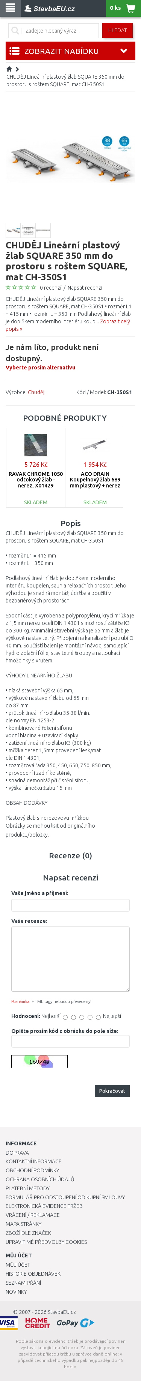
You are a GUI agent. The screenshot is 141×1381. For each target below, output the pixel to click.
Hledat (117, 30)
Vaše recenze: (29, 921)
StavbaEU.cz (62, 1312)
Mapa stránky (23, 1224)
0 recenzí (50, 288)
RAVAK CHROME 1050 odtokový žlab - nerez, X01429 (36, 480)
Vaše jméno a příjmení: (39, 893)
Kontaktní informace (34, 1161)
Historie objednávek (33, 1274)
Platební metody (28, 1188)
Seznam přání (23, 1283)
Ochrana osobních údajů (40, 1179)
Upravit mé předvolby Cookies (46, 1242)
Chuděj (36, 392)
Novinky (16, 1292)
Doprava (17, 1153)
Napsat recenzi (85, 288)
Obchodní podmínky (32, 1170)
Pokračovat (112, 1091)
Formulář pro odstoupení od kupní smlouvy (65, 1197)
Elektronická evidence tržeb (44, 1206)
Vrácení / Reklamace (33, 1215)
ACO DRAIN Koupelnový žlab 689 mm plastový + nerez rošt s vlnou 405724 (95, 482)
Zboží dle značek (28, 1233)
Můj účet (18, 1265)
